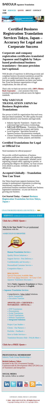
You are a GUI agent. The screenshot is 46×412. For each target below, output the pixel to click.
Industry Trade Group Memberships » (16, 357)
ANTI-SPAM (32, 397)
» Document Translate (15, 298)
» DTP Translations (14, 309)
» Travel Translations (15, 315)
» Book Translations (15, 296)
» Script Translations (15, 313)
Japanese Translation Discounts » (20, 280)
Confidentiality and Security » (18, 262)
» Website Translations (16, 318)
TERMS (20, 397)
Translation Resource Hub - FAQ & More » (24, 338)
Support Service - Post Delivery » (20, 259)
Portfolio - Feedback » (15, 331)
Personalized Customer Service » (20, 265)
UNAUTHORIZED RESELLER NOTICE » (19, 210)
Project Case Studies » (15, 324)
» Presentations (13, 311)
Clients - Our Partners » (16, 328)
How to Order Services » (16, 334)
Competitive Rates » (15, 269)
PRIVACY (26, 397)
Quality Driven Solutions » (17, 255)
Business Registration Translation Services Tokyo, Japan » (21, 199)
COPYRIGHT (13, 397)
